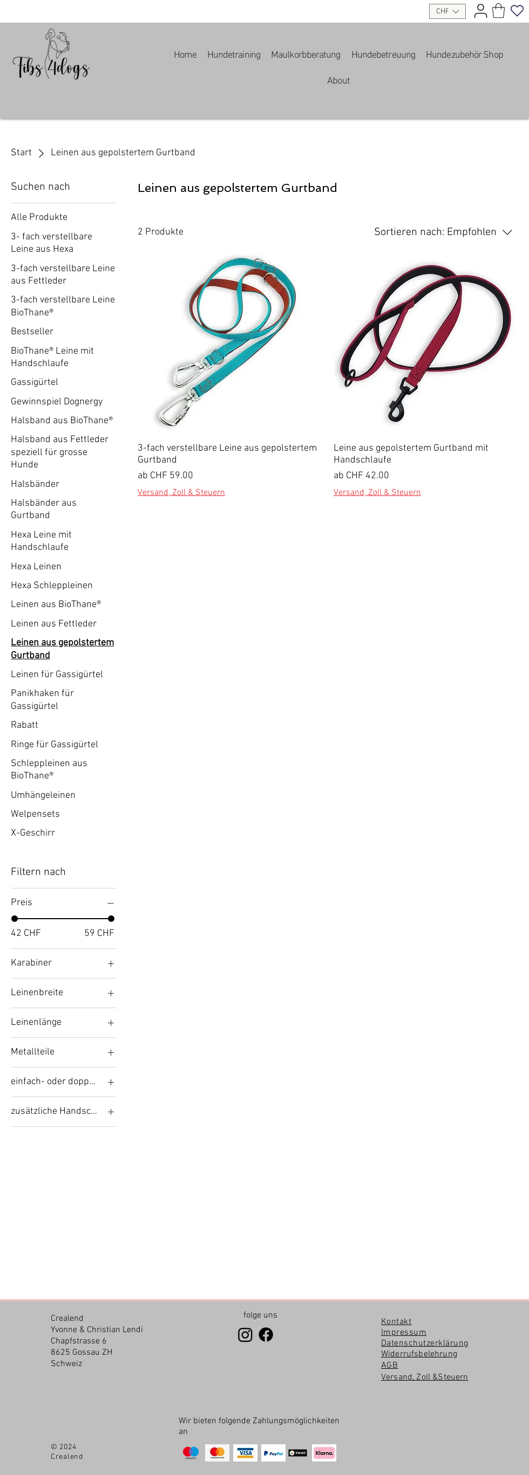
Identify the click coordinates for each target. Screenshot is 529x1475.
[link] (498, 10)
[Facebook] (265, 1334)
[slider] (14, 918)
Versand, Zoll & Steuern (181, 492)
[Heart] (517, 10)
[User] (480, 10)
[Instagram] (245, 1334)
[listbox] (447, 11)
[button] (447, 11)
